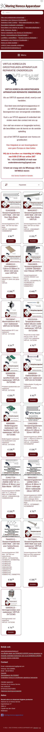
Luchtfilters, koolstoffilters (9, 38)
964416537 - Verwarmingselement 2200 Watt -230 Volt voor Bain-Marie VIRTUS (33, 214)
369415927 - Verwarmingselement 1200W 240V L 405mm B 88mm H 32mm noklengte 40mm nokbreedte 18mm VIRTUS (33, 484)
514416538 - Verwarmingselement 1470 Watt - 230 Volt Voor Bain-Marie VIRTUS (11, 214)
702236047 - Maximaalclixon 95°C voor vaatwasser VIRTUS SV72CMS (11, 322)
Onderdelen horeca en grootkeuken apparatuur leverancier (19, 677)
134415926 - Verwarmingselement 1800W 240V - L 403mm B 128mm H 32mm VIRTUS (33, 427)
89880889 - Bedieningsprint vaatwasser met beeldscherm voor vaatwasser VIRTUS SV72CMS (11, 429)
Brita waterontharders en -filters (29, 22)
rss (40, 727)
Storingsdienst (5, 675)
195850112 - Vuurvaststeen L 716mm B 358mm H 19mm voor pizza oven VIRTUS (11, 268)
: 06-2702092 (14, 675)
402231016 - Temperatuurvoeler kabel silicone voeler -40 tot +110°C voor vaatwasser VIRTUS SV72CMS (33, 324)
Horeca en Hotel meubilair (9, 43)
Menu (22, 55)
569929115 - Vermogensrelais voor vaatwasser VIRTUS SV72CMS (11, 611)
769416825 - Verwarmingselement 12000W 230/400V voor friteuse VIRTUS (33, 267)
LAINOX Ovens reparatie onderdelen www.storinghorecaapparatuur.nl (12, 46)
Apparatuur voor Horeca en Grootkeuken (13, 20)
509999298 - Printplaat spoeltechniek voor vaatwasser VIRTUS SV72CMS (11, 377)
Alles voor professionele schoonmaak (12, 17)
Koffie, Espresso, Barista (8, 30)
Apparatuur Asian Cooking (9, 22)
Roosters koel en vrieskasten (27, 38)
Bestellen (11, 241)
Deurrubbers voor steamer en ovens (12, 27)
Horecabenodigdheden (32, 27)
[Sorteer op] (22, 185)
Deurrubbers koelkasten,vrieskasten (12, 25)
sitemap (35, 727)
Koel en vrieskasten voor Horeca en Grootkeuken (16, 33)
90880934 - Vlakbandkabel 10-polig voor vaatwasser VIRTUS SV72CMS (33, 376)
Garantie (3, 673)
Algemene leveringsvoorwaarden (11, 691)
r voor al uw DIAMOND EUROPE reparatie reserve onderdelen (21, 656)
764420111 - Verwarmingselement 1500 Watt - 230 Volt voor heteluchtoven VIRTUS (11, 543)
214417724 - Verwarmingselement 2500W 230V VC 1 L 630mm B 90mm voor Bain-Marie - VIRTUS (11, 481)
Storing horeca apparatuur (12, 715)
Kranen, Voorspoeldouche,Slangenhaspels (14, 35)
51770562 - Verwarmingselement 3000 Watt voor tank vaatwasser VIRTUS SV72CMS (33, 543)
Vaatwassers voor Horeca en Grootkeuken (14, 40)
